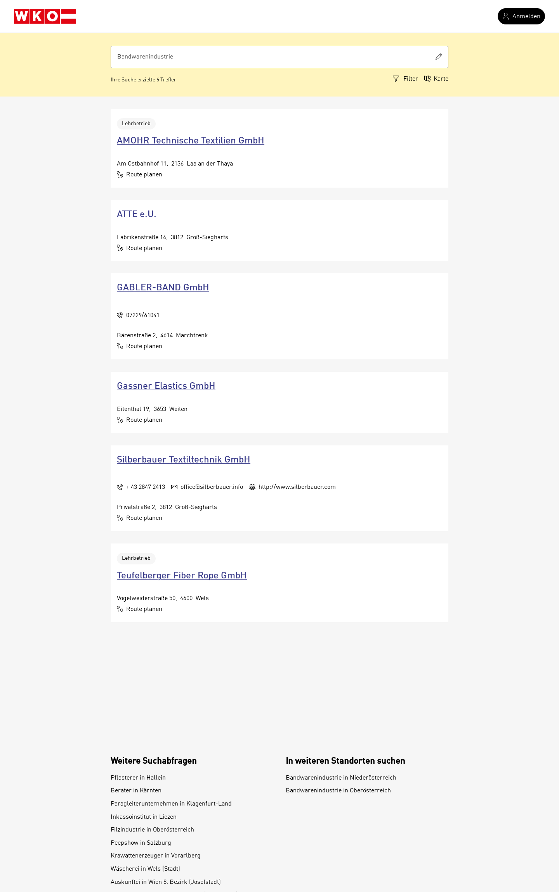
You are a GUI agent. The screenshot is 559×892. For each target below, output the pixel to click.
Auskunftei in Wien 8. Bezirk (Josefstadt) (166, 882)
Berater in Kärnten (136, 791)
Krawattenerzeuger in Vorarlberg (156, 856)
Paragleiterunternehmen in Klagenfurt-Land (171, 804)
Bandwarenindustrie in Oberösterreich (338, 791)
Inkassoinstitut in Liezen (144, 817)
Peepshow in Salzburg (141, 843)
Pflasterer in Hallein (138, 778)
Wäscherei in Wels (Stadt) (145, 869)
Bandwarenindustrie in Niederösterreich (341, 778)
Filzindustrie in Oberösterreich (152, 830)
